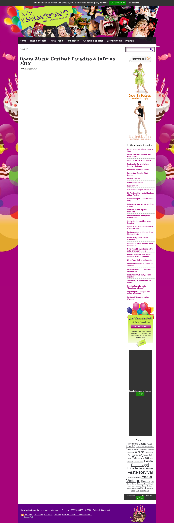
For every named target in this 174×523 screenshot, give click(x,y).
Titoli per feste (38, 40)
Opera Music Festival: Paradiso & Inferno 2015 (67, 61)
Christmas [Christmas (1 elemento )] (131, 452)
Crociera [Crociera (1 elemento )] (145, 455)
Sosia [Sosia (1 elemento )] (138, 490)
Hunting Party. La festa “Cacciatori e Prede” (136, 287)
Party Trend (56, 40)
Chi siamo (38, 515)
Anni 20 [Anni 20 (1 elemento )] (149, 444)
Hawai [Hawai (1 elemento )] (146, 484)
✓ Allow (140, 394)
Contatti (57, 515)
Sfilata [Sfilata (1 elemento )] (133, 490)
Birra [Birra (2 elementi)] (129, 449)
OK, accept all (118, 2)
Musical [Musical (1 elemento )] (138, 486)
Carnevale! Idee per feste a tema (140, 190)
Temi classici (73, 40)
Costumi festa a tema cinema (139, 160)
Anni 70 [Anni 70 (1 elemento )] (144, 447)
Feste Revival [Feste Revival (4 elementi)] (140, 472)
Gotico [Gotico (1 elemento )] (134, 484)
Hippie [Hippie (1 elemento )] (151, 484)
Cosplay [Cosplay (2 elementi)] (137, 454)
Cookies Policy (29, 517)
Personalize (134, 3)
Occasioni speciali (93, 40)
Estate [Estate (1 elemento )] (129, 458)
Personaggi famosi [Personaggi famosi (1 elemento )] (133, 488)
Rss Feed (28, 515)
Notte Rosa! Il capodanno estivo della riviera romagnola (140, 250)
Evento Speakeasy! (135, 182)
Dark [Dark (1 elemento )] (150, 455)
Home (23, 40)
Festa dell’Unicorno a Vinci (138, 170)
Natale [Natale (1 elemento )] (144, 486)
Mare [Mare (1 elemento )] (133, 486)
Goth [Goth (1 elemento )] (152, 481)
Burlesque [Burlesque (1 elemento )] (143, 449)
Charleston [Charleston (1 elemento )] (150, 449)
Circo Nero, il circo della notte (139, 260)
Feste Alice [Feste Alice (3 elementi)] (140, 458)
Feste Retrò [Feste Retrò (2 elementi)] (146, 468)
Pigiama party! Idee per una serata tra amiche (138, 293)
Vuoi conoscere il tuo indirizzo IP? (77, 515)
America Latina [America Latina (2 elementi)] (137, 443)
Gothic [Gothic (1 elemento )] (129, 484)
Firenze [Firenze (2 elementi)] (145, 481)
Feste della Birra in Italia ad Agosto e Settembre (138, 165)
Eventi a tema (114, 40)
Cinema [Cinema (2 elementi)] (139, 451)
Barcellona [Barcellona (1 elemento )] (150, 447)
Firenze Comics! (134, 179)
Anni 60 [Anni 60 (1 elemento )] (138, 447)
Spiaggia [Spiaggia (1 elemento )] (143, 490)
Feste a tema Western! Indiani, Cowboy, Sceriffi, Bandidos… (139, 256)
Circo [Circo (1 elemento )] (146, 452)
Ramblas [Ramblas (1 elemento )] (150, 488)
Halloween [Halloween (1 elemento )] (140, 484)
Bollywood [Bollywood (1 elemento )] (135, 449)
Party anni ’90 (132, 186)
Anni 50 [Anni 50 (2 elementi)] (130, 446)
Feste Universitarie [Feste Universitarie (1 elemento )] (134, 477)
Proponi (129, 40)
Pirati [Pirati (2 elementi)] (143, 488)
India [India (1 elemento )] (129, 486)
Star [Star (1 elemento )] (147, 490)
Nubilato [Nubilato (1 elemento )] (149, 486)
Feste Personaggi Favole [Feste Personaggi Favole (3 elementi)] (140, 464)
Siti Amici (48, 515)
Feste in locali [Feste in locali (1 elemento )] (138, 462)
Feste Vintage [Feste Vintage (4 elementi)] (139, 478)
